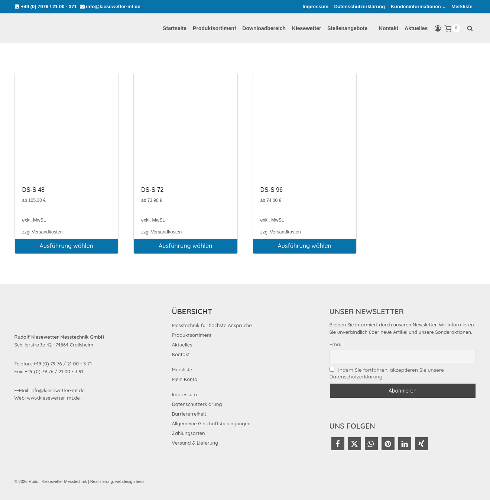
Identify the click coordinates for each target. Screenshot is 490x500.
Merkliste (461, 6)
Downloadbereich (264, 28)
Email (336, 344)
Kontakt (388, 28)
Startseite (174, 28)
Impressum (315, 6)
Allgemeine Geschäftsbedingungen (211, 423)
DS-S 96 (271, 190)
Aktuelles (416, 28)
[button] (337, 443)
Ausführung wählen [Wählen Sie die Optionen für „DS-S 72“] (185, 245)
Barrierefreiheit (189, 414)
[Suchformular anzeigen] (470, 28)
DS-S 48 (33, 190)
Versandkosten (47, 232)
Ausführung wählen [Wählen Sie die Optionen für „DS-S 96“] (304, 245)
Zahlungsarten (188, 433)
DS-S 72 (152, 190)
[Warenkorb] (452, 28)
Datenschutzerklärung (359, 6)
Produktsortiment (214, 28)
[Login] (438, 28)
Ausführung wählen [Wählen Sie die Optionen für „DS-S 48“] (66, 245)
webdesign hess (130, 481)
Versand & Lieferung (195, 443)
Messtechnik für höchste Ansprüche (212, 325)
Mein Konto (185, 379)
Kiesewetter (306, 28)
